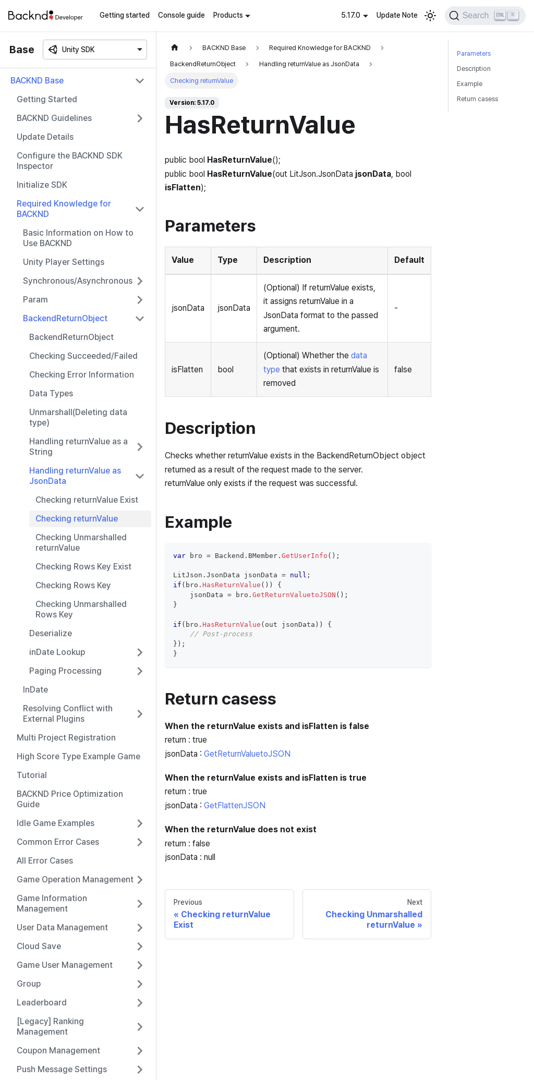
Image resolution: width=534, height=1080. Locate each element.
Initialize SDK (42, 185)
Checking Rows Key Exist (83, 567)
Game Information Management (52, 903)
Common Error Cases (58, 842)
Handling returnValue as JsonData (75, 476)
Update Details (45, 137)
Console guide (181, 15)
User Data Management (62, 927)
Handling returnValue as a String (78, 446)
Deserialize (50, 633)
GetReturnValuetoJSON (247, 754)
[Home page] (175, 48)
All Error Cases (45, 861)
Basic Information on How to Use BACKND (78, 238)
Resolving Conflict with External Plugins (68, 713)
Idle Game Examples (55, 823)
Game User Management (65, 965)
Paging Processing (65, 671)
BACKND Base (37, 81)
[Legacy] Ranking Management (50, 1026)
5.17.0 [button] (350, 15)
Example (469, 84)
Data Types (51, 393)
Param (35, 300)
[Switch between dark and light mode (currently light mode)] (430, 15)
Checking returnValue (76, 519)
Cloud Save (39, 946)
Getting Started (47, 99)
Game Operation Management (75, 879)
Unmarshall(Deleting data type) (78, 417)
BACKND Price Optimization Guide (70, 799)
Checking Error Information (81, 375)
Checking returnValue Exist (86, 500)
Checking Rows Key (73, 585)
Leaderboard (42, 1003)
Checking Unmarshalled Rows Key (81, 609)
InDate (35, 690)
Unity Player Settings (63, 262)
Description (474, 68)
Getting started (125, 15)
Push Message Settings (62, 1069)
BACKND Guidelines (54, 118)
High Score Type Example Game (78, 756)
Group (29, 984)
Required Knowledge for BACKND (64, 209)
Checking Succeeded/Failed (83, 356)
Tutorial (32, 775)
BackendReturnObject (65, 318)
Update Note (397, 15)
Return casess (477, 99)
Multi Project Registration (66, 738)
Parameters (474, 53)
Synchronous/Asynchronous (77, 281)
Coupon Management (58, 1050)
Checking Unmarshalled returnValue (81, 542)
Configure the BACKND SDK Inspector (70, 161)
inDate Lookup (57, 652)
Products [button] (228, 15)
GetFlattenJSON (234, 805)
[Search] (485, 15)
